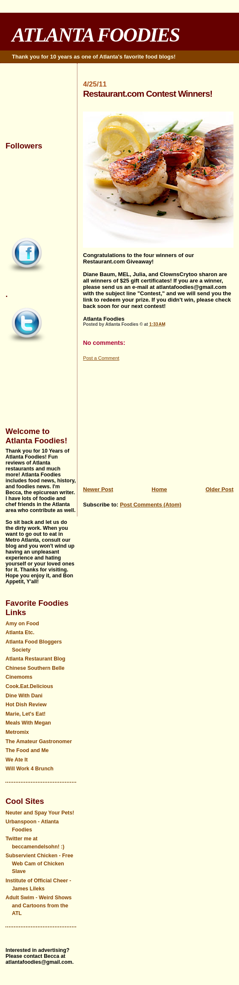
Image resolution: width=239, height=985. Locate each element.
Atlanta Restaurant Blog (35, 659)
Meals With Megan (28, 723)
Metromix (17, 732)
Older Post (219, 489)
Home (159, 489)
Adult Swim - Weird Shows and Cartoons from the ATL (38, 905)
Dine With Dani (24, 696)
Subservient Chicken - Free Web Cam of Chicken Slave (39, 863)
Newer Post (98, 489)
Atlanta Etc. (20, 632)
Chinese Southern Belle (35, 668)
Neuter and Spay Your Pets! (40, 813)
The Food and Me (27, 750)
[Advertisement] (158, 421)
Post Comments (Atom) (150, 504)
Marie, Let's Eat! (26, 714)
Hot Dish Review (26, 705)
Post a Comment (101, 358)
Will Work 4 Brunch (30, 769)
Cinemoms (19, 677)
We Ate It (17, 760)
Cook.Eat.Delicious (29, 686)
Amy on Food (22, 624)
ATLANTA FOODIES (95, 35)
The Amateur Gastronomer (39, 741)
